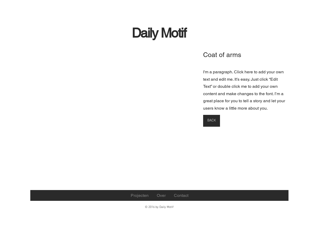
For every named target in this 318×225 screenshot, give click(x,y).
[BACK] (211, 121)
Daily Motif (159, 32)
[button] (80, 102)
